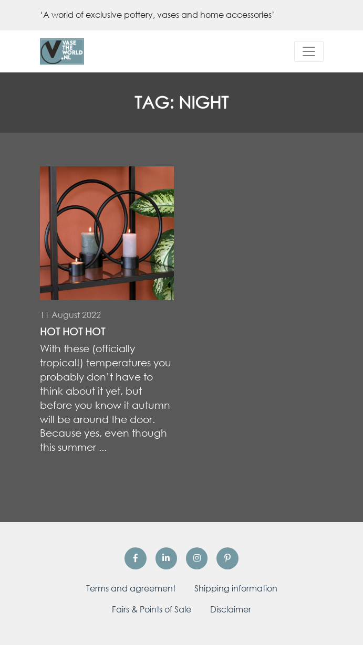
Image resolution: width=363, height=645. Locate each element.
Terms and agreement (130, 588)
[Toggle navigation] (309, 51)
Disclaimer (230, 609)
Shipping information (235, 588)
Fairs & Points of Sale (151, 609)
